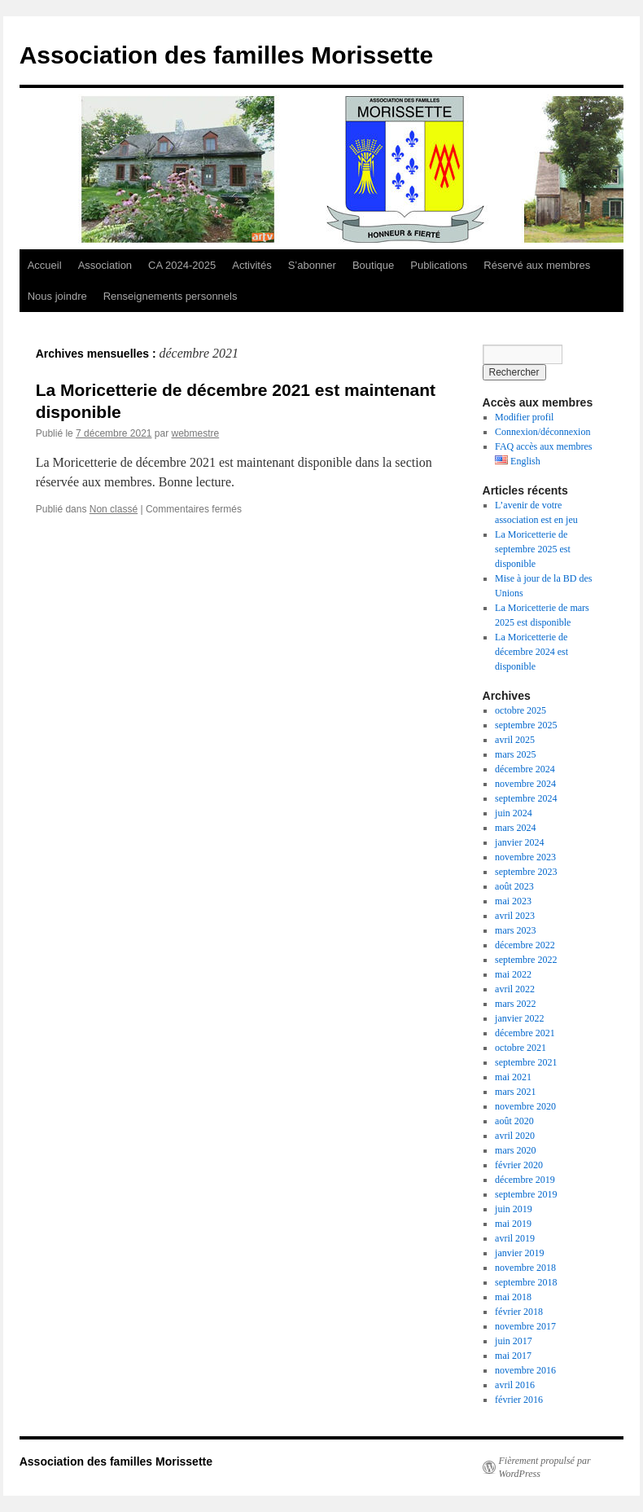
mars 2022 (515, 1003)
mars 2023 (515, 930)
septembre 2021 (526, 1062)
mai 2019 (513, 1223)
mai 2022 (513, 974)
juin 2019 (513, 1209)
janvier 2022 (519, 1018)
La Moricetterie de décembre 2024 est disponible (531, 651)
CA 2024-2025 (182, 265)
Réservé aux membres (536, 265)
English (517, 461)
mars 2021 (515, 1091)
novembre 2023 (525, 857)
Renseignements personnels (170, 296)
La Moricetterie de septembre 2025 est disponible (533, 549)
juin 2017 (513, 1341)
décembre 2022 (525, 945)
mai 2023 (513, 901)
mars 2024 (515, 827)
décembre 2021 (525, 1033)
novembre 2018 (525, 1267)
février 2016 (519, 1399)
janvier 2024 (519, 842)
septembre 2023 (526, 871)
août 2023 (514, 886)
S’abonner (312, 265)
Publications (438, 265)
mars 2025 (515, 754)
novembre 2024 (525, 783)
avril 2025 (515, 739)
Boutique (373, 265)
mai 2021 (513, 1077)
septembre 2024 (526, 798)
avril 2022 (515, 989)
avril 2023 (515, 915)
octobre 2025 (520, 710)
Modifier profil (524, 417)
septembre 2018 (526, 1282)
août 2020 (514, 1121)
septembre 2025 (526, 725)
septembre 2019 (526, 1194)
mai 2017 (513, 1355)
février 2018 (519, 1311)
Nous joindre (57, 296)
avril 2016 (515, 1385)
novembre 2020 (525, 1106)
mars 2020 (515, 1150)
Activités (251, 265)
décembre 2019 (525, 1179)
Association (105, 265)
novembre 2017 (525, 1326)
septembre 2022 (526, 959)
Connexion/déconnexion (542, 431)
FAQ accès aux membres (543, 446)
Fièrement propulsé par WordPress (545, 1467)
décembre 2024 (525, 769)
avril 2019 (515, 1238)
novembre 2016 (525, 1370)
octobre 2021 (520, 1047)
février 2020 (519, 1165)
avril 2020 (515, 1135)
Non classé (114, 509)
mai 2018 (513, 1297)
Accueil (45, 265)
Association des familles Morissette (227, 55)
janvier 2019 (519, 1253)
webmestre (196, 433)
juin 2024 (513, 813)
